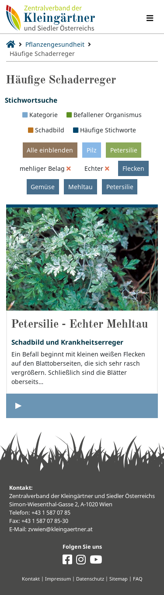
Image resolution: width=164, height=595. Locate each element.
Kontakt (31, 578)
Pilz (92, 150)
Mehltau (80, 187)
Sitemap (118, 578)
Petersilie (123, 150)
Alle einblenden (50, 150)
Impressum (58, 578)
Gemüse (43, 187)
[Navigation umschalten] (149, 18)
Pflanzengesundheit (54, 44)
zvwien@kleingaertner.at (60, 529)
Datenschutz (90, 578)
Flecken (133, 168)
